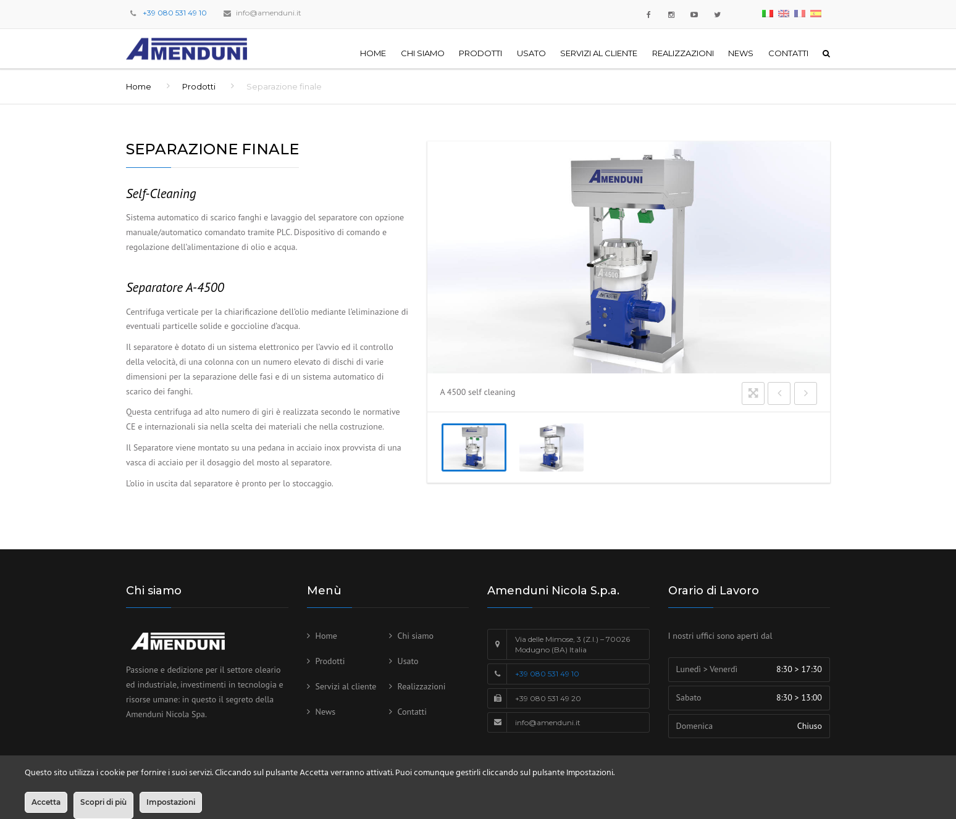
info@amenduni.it (268, 12)
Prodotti (480, 53)
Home (373, 53)
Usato (531, 53)
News (740, 53)
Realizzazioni (683, 53)
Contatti (788, 53)
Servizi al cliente (598, 53)
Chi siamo (423, 53)
